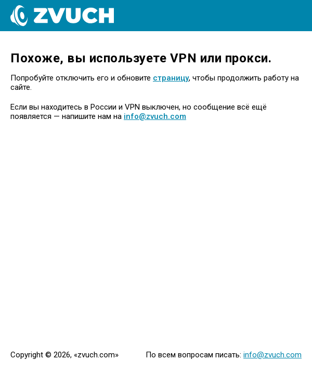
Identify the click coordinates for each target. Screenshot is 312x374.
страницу (171, 78)
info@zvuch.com (155, 116)
